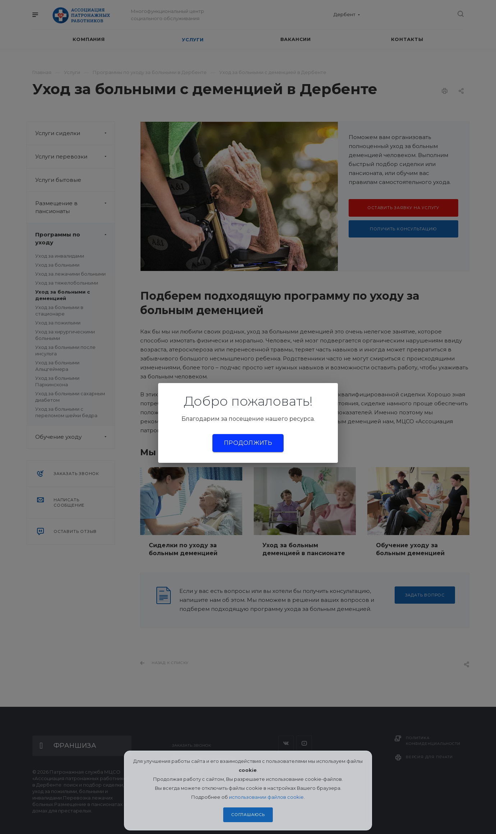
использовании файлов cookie (266, 797)
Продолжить (248, 442)
